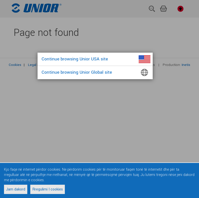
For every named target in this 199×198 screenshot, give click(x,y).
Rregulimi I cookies (47, 189)
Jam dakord (15, 189)
